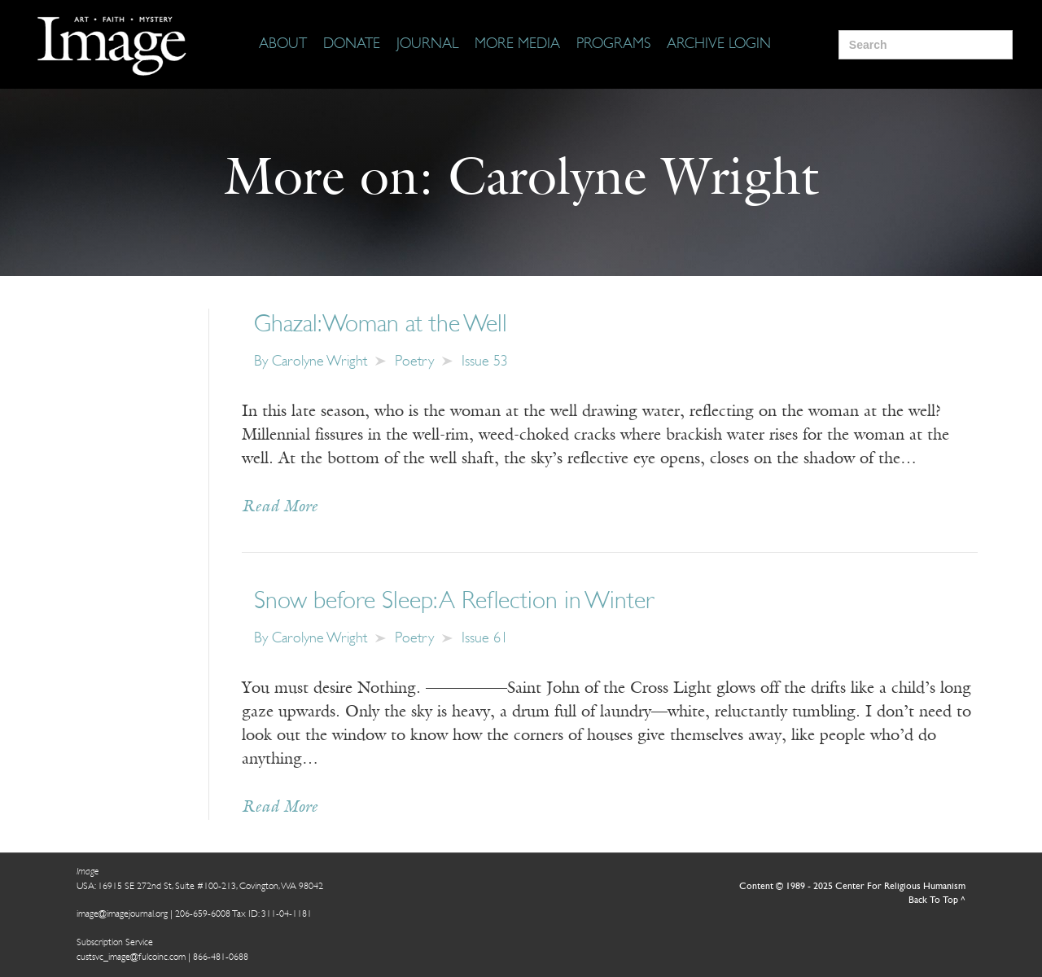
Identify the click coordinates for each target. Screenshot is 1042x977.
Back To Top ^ (936, 900)
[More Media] (517, 44)
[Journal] (427, 44)
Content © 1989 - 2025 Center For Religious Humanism (852, 887)
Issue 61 (485, 638)
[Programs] (613, 44)
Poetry (414, 362)
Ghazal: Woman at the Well (380, 325)
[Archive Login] (719, 44)
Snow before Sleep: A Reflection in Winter (454, 602)
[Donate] (351, 44)
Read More (279, 507)
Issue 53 (485, 362)
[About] (283, 44)
